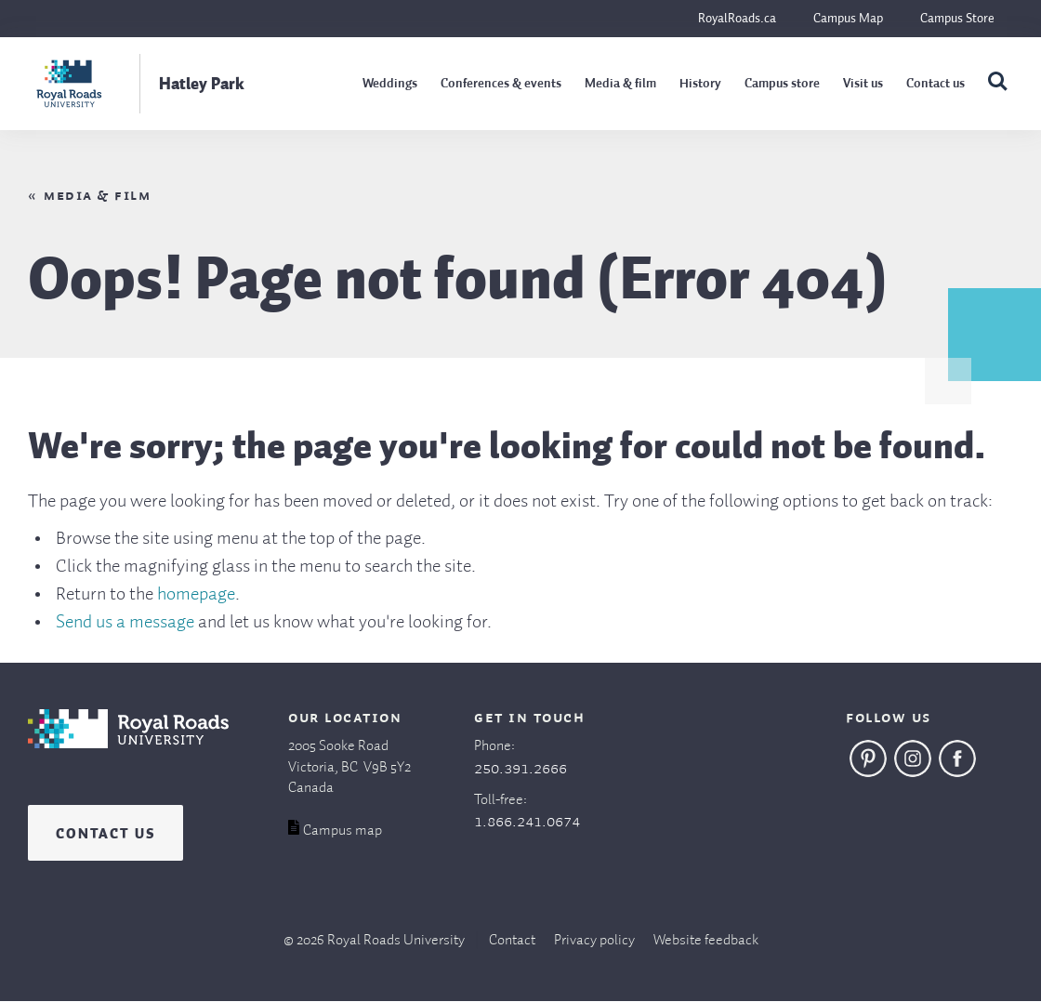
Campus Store (957, 18)
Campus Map (848, 18)
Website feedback (705, 940)
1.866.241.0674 (527, 821)
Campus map (342, 831)
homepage (196, 595)
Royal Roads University (396, 940)
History (700, 83)
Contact (512, 940)
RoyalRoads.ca (737, 18)
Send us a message (125, 622)
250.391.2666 (520, 768)
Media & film (620, 83)
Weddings (389, 83)
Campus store (782, 83)
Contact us (935, 83)
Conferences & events (501, 83)
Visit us (863, 83)
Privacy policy (594, 940)
